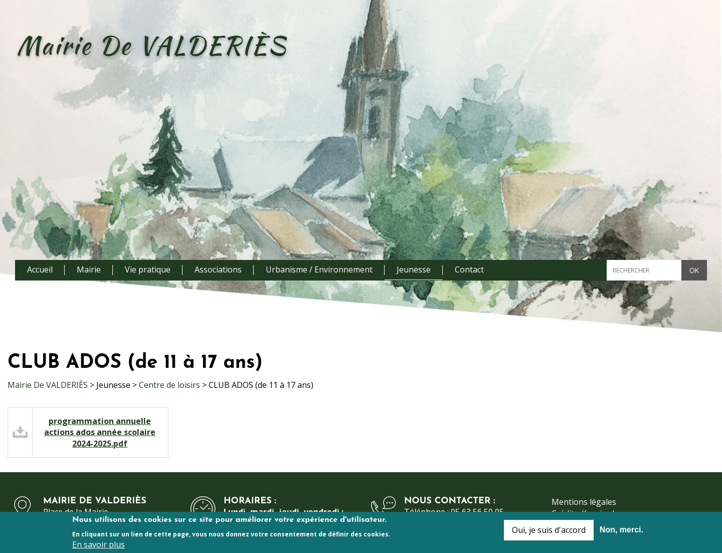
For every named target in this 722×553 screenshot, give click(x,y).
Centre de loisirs (169, 384)
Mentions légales (584, 501)
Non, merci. (621, 532)
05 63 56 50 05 (477, 511)
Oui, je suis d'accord (549, 532)
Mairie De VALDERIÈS (48, 384)
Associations (218, 269)
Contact (469, 269)
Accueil (40, 269)
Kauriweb (599, 513)
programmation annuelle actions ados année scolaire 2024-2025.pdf (99, 432)
